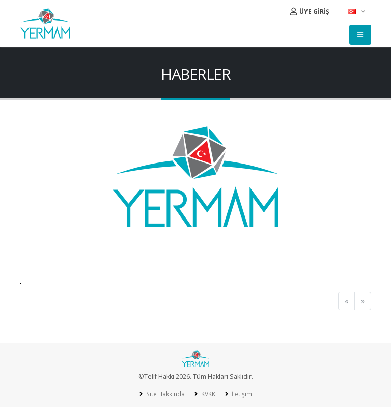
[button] (357, 11)
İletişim (242, 394)
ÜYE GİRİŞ (309, 11)
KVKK (208, 394)
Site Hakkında (164, 394)
